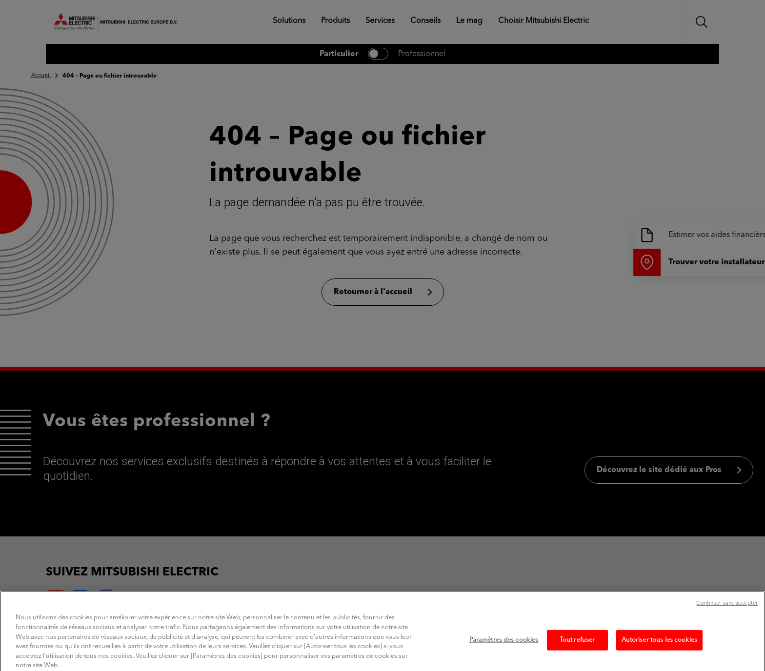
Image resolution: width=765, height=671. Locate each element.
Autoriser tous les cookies (659, 647)
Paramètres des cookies (504, 647)
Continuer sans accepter (727, 610)
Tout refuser (577, 647)
